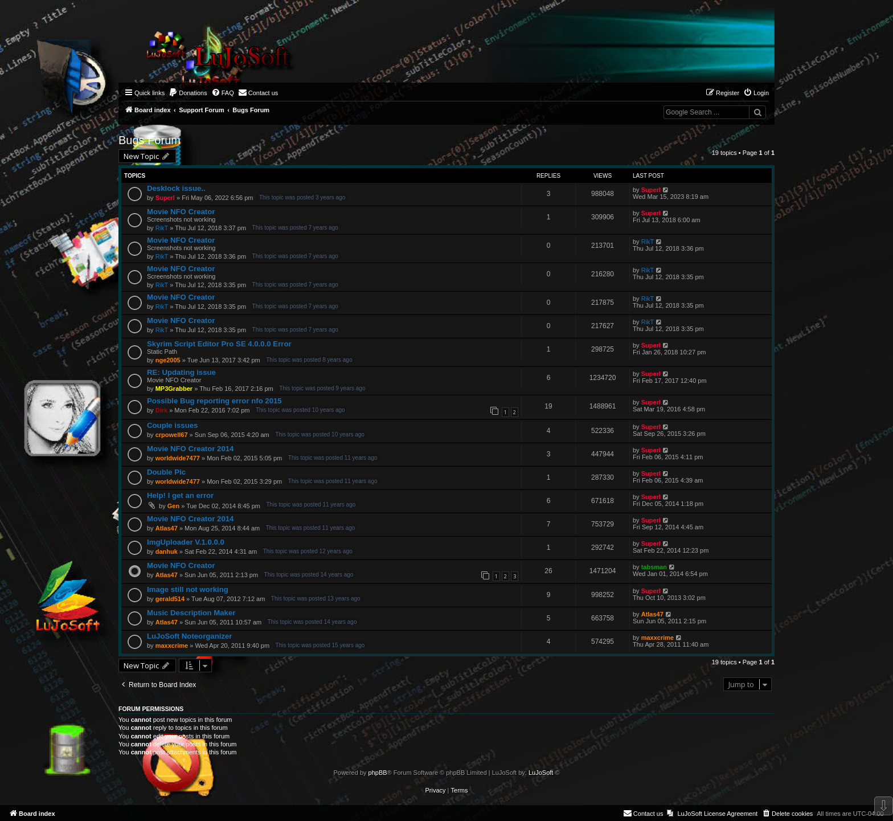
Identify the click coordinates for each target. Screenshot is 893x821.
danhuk (166, 551)
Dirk (161, 410)
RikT (162, 227)
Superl (165, 197)
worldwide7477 (177, 458)
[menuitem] (188, 93)
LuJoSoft (541, 772)
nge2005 (168, 360)
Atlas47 (166, 528)
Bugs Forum (149, 140)
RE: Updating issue (181, 372)
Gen (173, 506)
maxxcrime (172, 645)
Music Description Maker (191, 612)
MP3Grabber (173, 388)
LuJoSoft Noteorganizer (189, 636)
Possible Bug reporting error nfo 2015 (214, 401)
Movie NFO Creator (181, 211)
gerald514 (170, 598)
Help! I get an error (180, 495)
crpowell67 (171, 434)
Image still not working (187, 589)
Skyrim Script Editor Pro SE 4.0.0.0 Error (219, 344)
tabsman (654, 566)
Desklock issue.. (176, 188)
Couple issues (172, 425)
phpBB (377, 772)
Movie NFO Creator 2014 (190, 448)
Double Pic (166, 472)
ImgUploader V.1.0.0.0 (185, 542)
